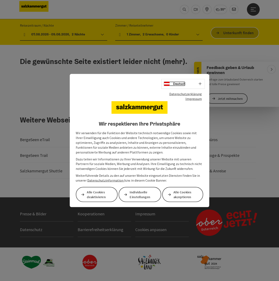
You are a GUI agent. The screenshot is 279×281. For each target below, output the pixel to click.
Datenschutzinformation (105, 180)
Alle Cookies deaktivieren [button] (96, 194)
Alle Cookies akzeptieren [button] (182, 194)
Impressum (193, 98)
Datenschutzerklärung (185, 94)
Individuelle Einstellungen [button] (140, 194)
